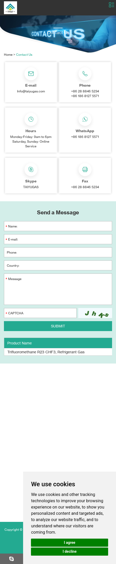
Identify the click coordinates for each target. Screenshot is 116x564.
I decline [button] (70, 551)
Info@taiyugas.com (31, 91)
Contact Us (24, 55)
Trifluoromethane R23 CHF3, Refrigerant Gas (46, 352)
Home (8, 55)
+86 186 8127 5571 (85, 137)
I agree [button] (69, 542)
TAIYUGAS (31, 187)
